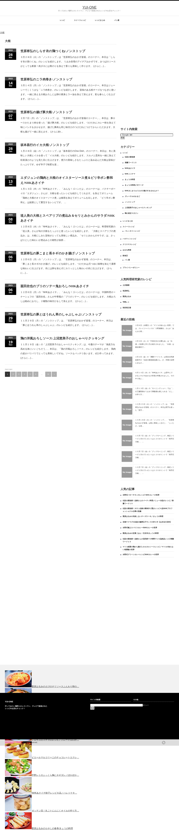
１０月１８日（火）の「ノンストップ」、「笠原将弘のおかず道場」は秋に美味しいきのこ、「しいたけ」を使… (154, 423)
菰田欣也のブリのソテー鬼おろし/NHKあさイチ (54, 286)
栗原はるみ (127, 296)
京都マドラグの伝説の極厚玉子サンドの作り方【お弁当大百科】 (147, 522)
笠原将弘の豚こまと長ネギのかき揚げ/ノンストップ (57, 253)
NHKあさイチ (130, 168)
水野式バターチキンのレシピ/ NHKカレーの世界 (141, 495)
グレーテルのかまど (132, 196)
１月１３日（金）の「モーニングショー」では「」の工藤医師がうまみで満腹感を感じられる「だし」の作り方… (154, 391)
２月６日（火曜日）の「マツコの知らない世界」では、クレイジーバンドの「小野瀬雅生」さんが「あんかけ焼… (154, 328)
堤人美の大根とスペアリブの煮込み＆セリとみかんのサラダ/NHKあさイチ (67, 218)
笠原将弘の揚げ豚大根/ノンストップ (46, 112)
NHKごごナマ (130, 174)
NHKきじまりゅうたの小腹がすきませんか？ (142, 191)
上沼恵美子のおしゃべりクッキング (138, 208)
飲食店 (125, 256)
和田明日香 (127, 308)
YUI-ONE (89, 7)
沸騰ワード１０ (131, 163)
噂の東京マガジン (131, 213)
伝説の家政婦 (130, 157)
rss (163, 742)
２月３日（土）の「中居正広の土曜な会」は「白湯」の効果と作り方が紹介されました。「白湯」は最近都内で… (154, 344)
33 (48, 374)
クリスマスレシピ (129, 244)
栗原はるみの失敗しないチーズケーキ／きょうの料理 (143, 516)
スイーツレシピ (80, 20)
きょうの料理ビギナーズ (134, 185)
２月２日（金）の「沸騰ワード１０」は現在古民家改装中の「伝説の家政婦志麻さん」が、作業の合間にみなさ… (154, 360)
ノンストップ (130, 202)
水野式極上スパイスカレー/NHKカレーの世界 (140, 528)
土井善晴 (126, 285)
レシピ (62, 20)
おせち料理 (127, 250)
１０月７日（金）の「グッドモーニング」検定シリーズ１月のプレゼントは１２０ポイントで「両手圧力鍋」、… (154, 439)
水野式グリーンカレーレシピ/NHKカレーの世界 (141, 554)
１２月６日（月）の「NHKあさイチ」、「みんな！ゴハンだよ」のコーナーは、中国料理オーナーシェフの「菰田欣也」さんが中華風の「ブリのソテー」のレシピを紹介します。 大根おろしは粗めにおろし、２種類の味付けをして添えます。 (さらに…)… (68, 296)
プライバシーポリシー (131, 268)
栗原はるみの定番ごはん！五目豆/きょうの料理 (141, 533)
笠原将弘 (126, 291)
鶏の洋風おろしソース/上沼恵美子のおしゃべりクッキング (62, 338)
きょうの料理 (130, 179)
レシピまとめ (100, 20)
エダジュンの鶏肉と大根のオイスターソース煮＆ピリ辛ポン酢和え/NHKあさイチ (66, 180)
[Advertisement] (136, 79)
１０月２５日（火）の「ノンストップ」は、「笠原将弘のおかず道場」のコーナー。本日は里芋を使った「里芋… (154, 407)
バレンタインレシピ (132, 231)
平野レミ (126, 302)
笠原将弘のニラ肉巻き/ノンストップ (46, 79)
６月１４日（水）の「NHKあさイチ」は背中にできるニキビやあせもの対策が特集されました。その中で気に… (154, 376)
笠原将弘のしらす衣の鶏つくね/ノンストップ (52, 51)
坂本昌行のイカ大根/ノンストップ (44, 145)
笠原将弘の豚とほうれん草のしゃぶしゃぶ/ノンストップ (60, 314)
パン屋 (116, 20)
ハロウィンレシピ (129, 239)
